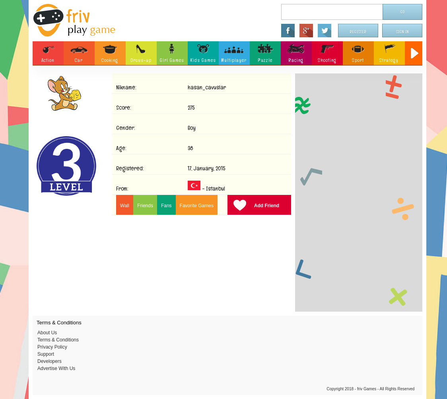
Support (45, 354)
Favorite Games (197, 205)
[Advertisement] (359, 192)
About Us (47, 332)
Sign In (402, 32)
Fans (166, 205)
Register (358, 32)
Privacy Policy (52, 347)
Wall (124, 205)
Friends (145, 205)
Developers (49, 361)
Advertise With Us (56, 368)
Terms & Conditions (58, 340)
